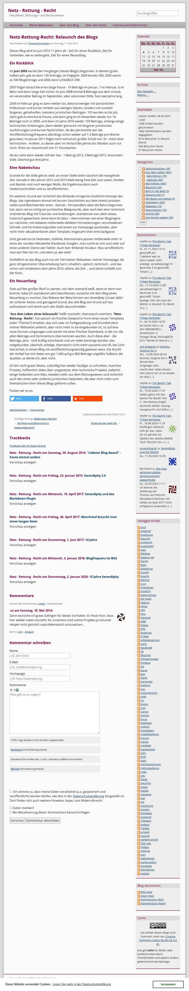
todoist (145, 824)
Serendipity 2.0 (95, 476)
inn (143, 689)
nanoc (145, 742)
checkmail (147, 587)
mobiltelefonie (150, 734)
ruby (144, 772)
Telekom (146, 821)
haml (144, 677)
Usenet (145, 836)
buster (145, 572)
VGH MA (146, 843)
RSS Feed (146, 892)
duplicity (146, 632)
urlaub (145, 832)
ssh (143, 798)
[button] (24, 398)
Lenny (144, 711)
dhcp (144, 606)
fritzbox (145, 663)
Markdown (17, 745)
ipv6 (143, 696)
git (142, 666)
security (146, 783)
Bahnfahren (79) (157, 176)
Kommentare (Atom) (153, 903)
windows (146, 866)
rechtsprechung (151, 764)
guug (144, 670)
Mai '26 (158, 69)
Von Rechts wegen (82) (159, 217)
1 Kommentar (36, 410)
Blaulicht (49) (154, 187)
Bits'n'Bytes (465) (156, 183)
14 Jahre (91, 540)
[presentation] (38, 778)
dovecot (146, 617)
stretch (145, 809)
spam (144, 787)
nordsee (146, 745)
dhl (143, 610)
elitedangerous (150, 640)
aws (143, 550)
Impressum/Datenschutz (130, 25)
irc (142, 700)
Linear (41, 603)
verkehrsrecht (149, 839)
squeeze (146, 794)
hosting (145, 685)
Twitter (145, 828)
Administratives (18, 410)
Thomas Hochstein (39, 43)
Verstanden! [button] (168, 984)
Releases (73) (154, 206)
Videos (145, 847)
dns (143, 614)
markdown (147, 730)
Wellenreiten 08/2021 (45, 418)
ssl (142, 802)
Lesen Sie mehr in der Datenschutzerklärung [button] (81, 984)
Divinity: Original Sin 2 (155, 348)
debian (145, 602)
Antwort (29, 632)
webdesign (147, 858)
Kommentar (18, 685)
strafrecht (147, 806)
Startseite (16, 25)
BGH (143, 565)
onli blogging (148, 346)
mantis (145, 726)
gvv (143, 674)
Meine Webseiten (41, 25)
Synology (146, 813)
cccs (143, 584)
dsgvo (144, 625)
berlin (144, 561)
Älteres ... (143, 95)
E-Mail (14, 662)
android (146, 531)
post (143, 760)
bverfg (145, 576)
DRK (143, 621)
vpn (143, 854)
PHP (143, 757)
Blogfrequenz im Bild (101, 558)
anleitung (147, 535)
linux (144, 719)
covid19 (145, 591)
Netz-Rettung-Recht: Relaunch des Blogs (54, 37)
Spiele (145, 790)
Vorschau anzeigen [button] (23, 462)
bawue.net (147, 557)
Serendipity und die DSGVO (157, 450)
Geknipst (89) (155, 180)
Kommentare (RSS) (152, 899)
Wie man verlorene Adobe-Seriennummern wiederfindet (153, 474)
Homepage (17, 674)
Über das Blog (69, 25)
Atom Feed (147, 896)
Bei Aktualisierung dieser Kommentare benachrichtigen (51, 808)
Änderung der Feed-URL (104, 423)
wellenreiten (149, 862)
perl (143, 753)
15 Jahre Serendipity (104, 577)
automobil (147, 546)
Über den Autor (96, 25)
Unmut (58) (152, 213)
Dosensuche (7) (155, 195)
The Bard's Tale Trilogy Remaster (155, 243)
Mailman (146, 723)
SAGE (144, 779)
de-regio (146, 599)
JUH (143, 708)
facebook (146, 647)
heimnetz (147, 681)
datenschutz (148, 595)
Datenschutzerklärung (88, 792)
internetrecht (149, 693)
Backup (145, 553)
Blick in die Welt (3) (157, 191)
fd (142, 651)
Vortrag (145, 851)
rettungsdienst (150, 768)
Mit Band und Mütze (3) (160, 198)
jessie (144, 704)
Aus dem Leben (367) (158, 172)
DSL (143, 629)
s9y (143, 775)
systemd (146, 817)
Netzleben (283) (155, 202)
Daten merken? (23, 803)
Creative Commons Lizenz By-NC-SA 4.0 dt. (158, 940)
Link (20, 632)
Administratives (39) (158, 168)
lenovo (145, 715)
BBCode (15, 764)
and (143, 527)
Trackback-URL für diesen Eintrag (28, 446)
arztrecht (146, 542)
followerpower (150, 659)
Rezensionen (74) (156, 210)
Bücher (145, 580)
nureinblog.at (148, 448)
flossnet (146, 655)
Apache (145, 538)
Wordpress (147, 869)
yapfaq (145, 873)
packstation (148, 749)
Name (14, 651)
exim (144, 644)
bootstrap (147, 568)
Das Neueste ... (146, 91)
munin (145, 738)
